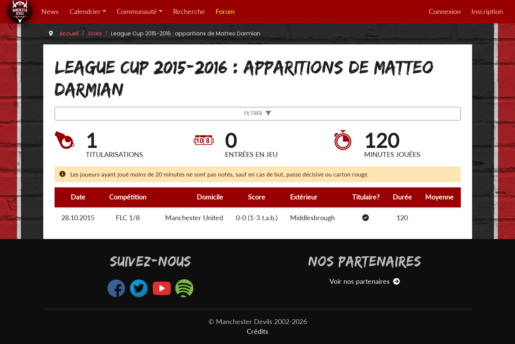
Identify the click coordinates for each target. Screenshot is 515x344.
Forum (225, 11)
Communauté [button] (137, 11)
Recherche (189, 11)
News (50, 11)
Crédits (257, 331)
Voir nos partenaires (365, 281)
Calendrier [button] (85, 11)
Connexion (445, 11)
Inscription (487, 11)
